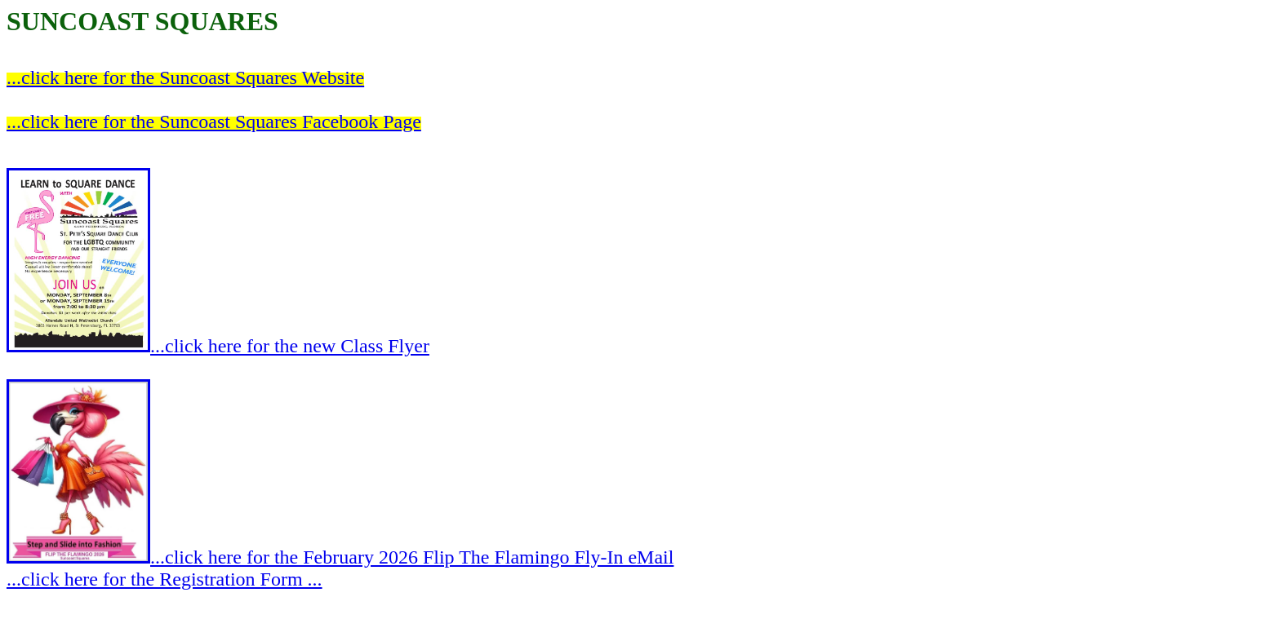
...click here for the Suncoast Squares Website (185, 77)
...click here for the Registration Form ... (164, 579)
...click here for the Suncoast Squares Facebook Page (214, 121)
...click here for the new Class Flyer (218, 345)
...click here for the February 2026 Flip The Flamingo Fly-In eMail (340, 557)
